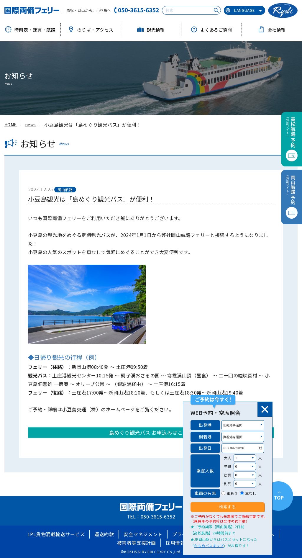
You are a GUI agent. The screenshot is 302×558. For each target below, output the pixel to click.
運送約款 (104, 534)
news (30, 124)
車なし (250, 493)
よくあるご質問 (211, 29)
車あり (231, 493)
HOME (10, 124)
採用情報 (175, 542)
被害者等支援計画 (136, 542)
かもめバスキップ (209, 545)
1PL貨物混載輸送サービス (56, 534)
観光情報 (151, 29)
